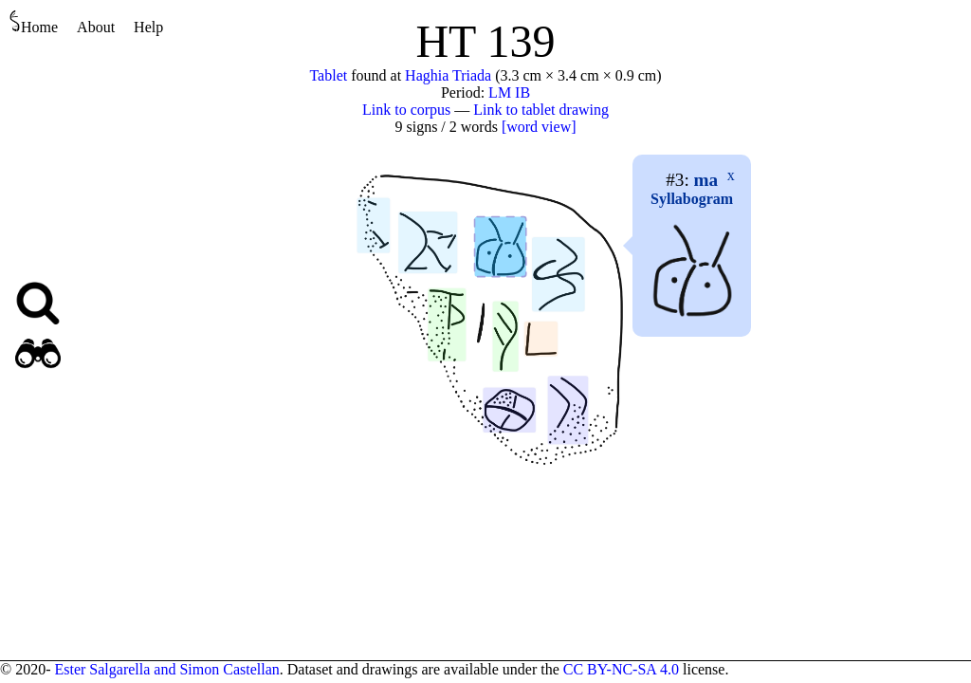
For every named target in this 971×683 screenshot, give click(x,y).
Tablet (328, 75)
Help (148, 27)
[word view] (539, 127)
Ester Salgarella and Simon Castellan (166, 669)
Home (33, 22)
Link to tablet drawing (541, 110)
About (96, 27)
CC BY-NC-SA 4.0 (621, 669)
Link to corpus (406, 110)
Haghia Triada (448, 75)
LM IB (509, 92)
